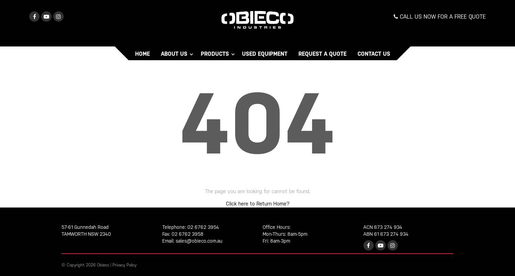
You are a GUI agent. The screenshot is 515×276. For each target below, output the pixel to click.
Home (142, 54)
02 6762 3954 (203, 227)
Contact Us (374, 54)
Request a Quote (322, 54)
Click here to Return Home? (257, 203)
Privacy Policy (124, 265)
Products (216, 54)
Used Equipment (264, 54)
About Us (175, 54)
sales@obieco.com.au (199, 241)
